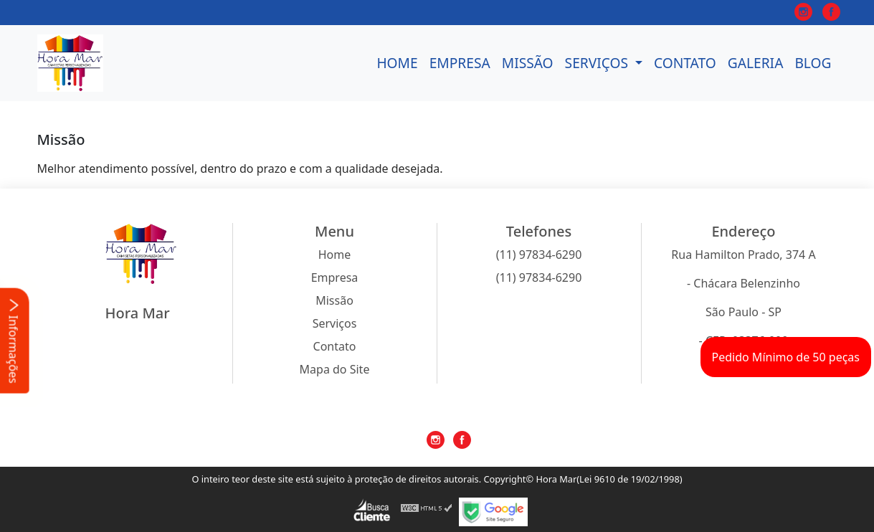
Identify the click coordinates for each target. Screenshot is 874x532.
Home (396, 62)
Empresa (459, 62)
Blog (812, 62)
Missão (528, 62)
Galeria (756, 62)
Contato (685, 62)
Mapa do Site (335, 369)
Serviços (598, 62)
